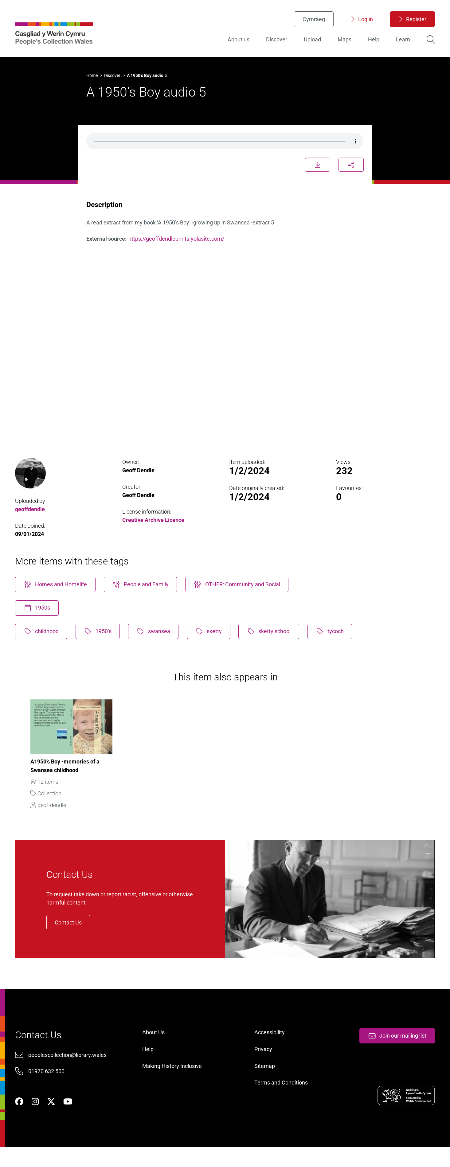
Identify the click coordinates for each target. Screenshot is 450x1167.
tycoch (334, 641)
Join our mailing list (395, 1053)
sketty (211, 641)
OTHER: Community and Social (239, 593)
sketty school (272, 641)
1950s (38, 617)
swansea (156, 641)
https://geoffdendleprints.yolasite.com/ (177, 244)
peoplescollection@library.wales (69, 1072)
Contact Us (71, 936)
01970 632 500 (48, 1089)
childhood (43, 641)
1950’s (100, 641)
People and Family (142, 593)
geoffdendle (31, 517)
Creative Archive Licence (154, 528)
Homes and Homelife (57, 593)
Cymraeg (312, 20)
